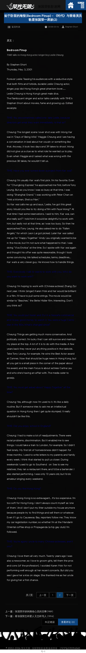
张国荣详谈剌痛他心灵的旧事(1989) (34, 611)
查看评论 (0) (68, 622)
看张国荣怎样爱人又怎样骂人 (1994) (34, 616)
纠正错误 (50, 622)
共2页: (30, 595)
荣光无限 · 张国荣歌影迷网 (34, 648)
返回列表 (16, 27)
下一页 (69, 595)
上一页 (42, 595)
